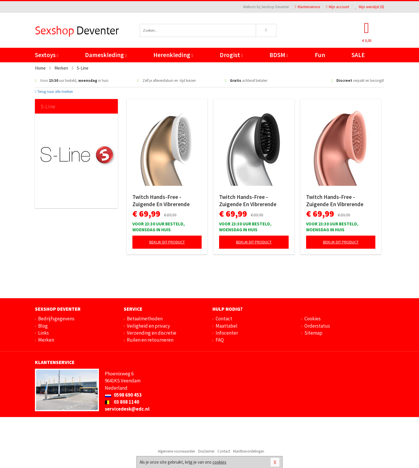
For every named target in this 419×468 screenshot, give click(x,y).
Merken (46, 340)
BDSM (278, 55)
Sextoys (46, 55)
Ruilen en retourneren (150, 340)
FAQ (220, 340)
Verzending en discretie (151, 333)
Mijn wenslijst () (369, 6)
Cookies (312, 318)
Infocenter (227, 333)
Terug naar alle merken (54, 91)
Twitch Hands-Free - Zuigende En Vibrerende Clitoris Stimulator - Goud (163, 200)
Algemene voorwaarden (176, 451)
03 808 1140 (122, 402)
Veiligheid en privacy (148, 326)
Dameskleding (106, 55)
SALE (358, 55)
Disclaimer (206, 451)
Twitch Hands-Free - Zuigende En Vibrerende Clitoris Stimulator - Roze (337, 200)
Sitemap (313, 333)
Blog (43, 326)
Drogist (231, 55)
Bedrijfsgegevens (56, 318)
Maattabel (226, 326)
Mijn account (337, 6)
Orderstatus (317, 326)
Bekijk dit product (167, 242)
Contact (224, 318)
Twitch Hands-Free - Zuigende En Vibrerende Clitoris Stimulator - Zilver (250, 200)
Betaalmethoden (145, 318)
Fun (320, 55)
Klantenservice (307, 6)
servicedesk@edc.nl (127, 409)
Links (43, 333)
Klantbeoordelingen (248, 451)
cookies (219, 462)
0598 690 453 (123, 395)
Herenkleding (173, 55)
